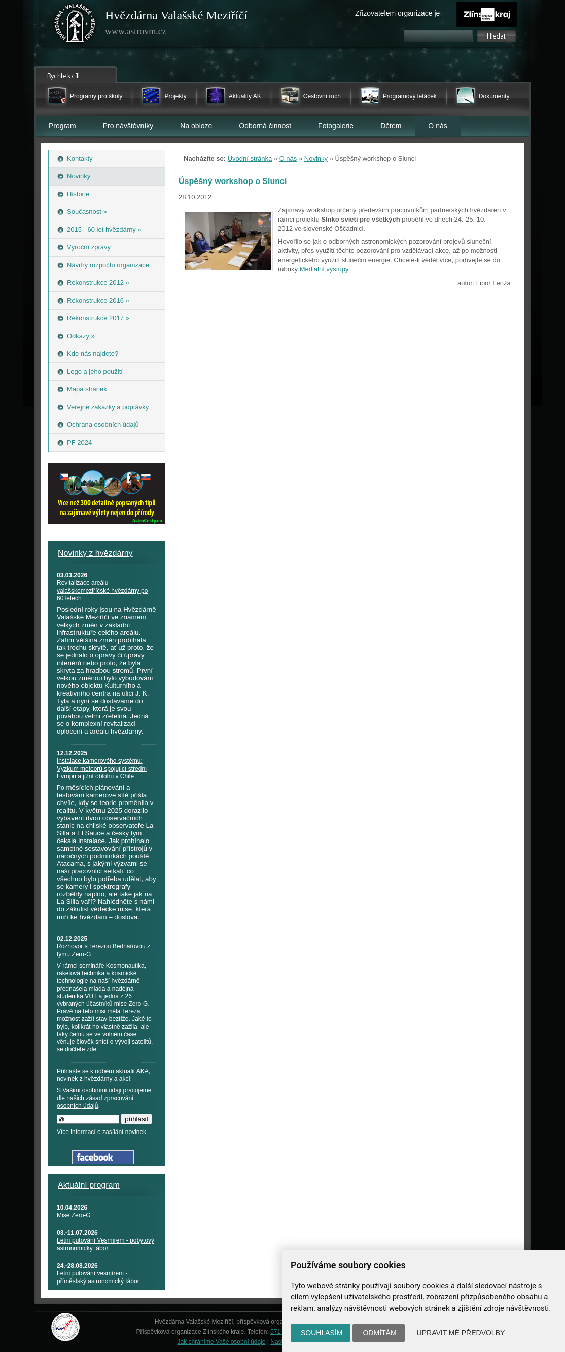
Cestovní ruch (322, 96)
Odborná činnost (265, 126)
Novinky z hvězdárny (95, 553)
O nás (437, 126)
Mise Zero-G (74, 1215)
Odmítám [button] (379, 1333)
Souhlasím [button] (321, 1333)
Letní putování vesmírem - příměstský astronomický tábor (98, 1277)
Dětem (390, 126)
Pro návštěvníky (128, 126)
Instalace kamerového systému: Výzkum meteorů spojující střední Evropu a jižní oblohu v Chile (102, 768)
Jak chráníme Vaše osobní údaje (222, 1341)
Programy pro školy (96, 96)
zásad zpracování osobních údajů (95, 1101)
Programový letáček (410, 96)
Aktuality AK (245, 96)
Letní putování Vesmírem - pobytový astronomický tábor (105, 1244)
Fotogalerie (336, 126)
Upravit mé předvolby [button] (461, 1333)
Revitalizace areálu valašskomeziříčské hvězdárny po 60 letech (102, 590)
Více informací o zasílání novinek (101, 1132)
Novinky (316, 158)
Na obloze (196, 126)
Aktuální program (89, 1185)
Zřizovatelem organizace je (397, 13)
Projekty (175, 96)
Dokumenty (494, 96)
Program (62, 126)
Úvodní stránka (250, 158)
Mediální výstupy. (325, 269)
